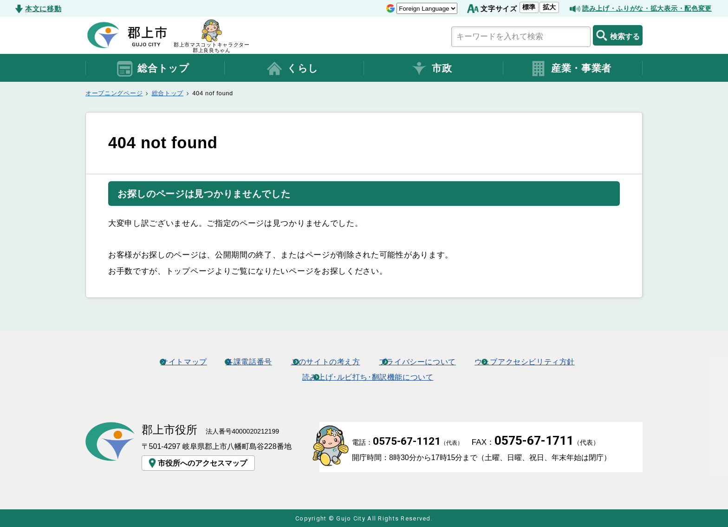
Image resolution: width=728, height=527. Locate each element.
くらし (292, 69)
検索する (618, 35)
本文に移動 (43, 9)
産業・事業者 (570, 69)
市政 (431, 69)
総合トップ (152, 69)
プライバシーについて (421, 361)
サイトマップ (172, 361)
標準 (519, 7)
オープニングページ (114, 93)
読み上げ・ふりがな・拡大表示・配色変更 (642, 9)
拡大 (539, 7)
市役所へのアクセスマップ (197, 462)
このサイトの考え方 (323, 361)
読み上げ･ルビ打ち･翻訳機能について (368, 376)
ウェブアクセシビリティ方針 (535, 361)
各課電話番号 (241, 361)
